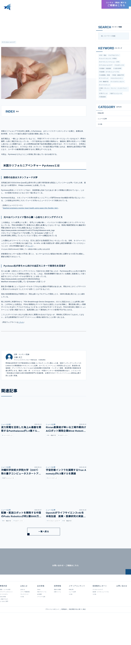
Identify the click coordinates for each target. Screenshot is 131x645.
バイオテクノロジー (118, 82)
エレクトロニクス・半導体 (108, 59)
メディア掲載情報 (24, 613)
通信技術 (103, 97)
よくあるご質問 (4, 623)
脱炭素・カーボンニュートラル (109, 72)
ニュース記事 (102, 119)
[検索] (126, 36)
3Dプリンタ (103, 94)
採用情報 (94, 4)
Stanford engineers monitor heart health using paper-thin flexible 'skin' (32, 222)
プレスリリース (24, 615)
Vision (38, 611)
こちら (21, 337)
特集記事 (4, 25)
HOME (4, 14)
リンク (30, 260)
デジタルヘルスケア (9, 42)
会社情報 (86, 4)
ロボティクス (120, 65)
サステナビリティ (117, 79)
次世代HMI (117, 69)
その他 (100, 125)
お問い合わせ (121, 607)
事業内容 (47, 8)
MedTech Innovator (9, 296)
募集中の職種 (57, 611)
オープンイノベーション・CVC (109, 62)
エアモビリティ (114, 55)
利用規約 (64, 630)
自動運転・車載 (105, 75)
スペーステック (104, 85)
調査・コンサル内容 (5, 611)
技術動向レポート (80, 8)
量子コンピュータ (116, 94)
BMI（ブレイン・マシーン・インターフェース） (112, 90)
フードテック (104, 79)
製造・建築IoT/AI (118, 75)
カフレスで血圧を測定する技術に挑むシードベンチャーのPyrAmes (43, 14)
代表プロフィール (41, 613)
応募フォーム (57, 613)
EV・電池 (103, 55)
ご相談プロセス (4, 620)
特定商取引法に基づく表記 (77, 630)
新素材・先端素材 (105, 69)
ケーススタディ (4, 615)
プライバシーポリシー (52, 630)
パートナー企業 (41, 618)
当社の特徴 (3, 618)
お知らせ (93, 8)
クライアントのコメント (6, 613)
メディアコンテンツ (62, 8)
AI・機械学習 (104, 82)
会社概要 (39, 615)
